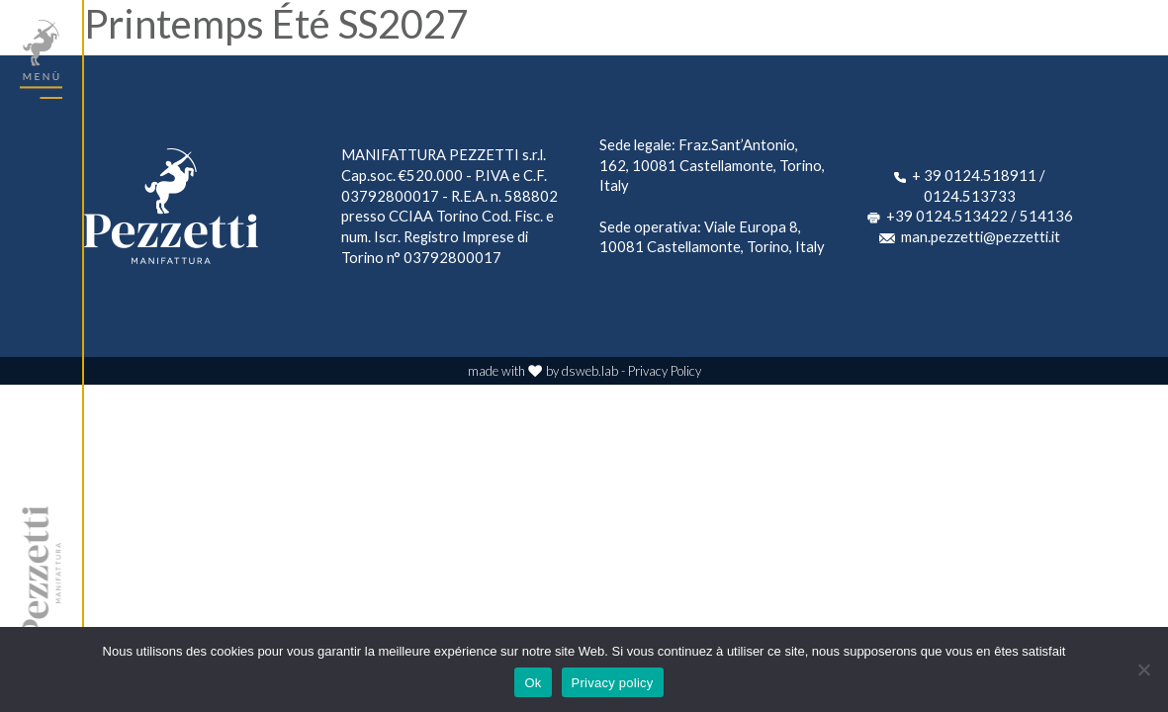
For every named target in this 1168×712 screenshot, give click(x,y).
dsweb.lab (590, 371)
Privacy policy (613, 682)
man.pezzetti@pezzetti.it (980, 236)
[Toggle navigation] (41, 59)
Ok (532, 682)
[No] (1143, 669)
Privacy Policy (664, 371)
